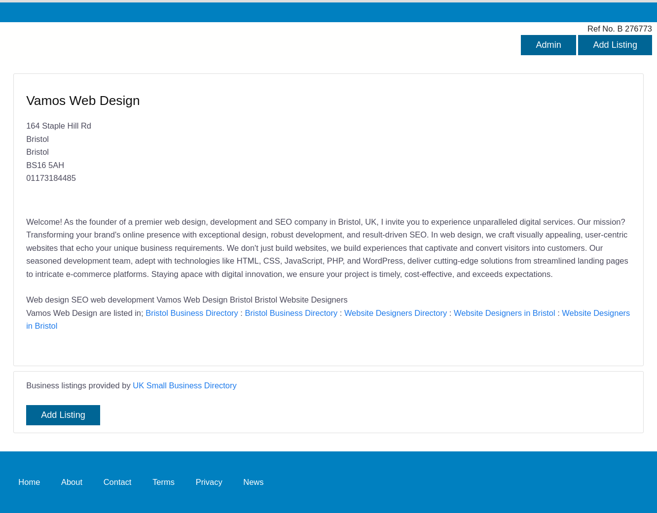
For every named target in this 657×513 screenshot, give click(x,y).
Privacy (209, 482)
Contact (118, 482)
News (253, 482)
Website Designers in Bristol (504, 312)
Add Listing (615, 45)
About (71, 482)
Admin (548, 45)
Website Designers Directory (395, 312)
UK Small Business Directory (185, 385)
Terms (163, 482)
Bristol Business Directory (192, 312)
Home (29, 482)
